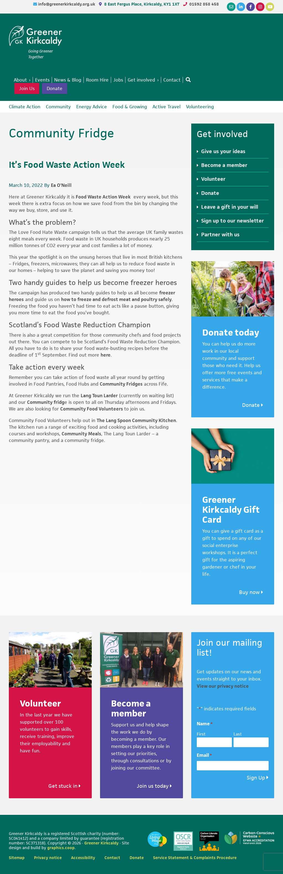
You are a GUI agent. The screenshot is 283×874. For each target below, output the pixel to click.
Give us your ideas (223, 151)
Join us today (154, 786)
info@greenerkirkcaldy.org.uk (67, 4)
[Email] (231, 6)
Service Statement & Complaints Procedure (195, 857)
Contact (112, 857)
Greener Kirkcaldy (35, 37)
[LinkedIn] (241, 6)
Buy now (251, 592)
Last (238, 734)
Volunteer (213, 179)
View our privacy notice (223, 686)
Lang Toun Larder (99, 395)
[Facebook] (250, 6)
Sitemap (17, 857)
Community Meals (81, 434)
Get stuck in (64, 786)
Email (204, 755)
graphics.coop (61, 847)
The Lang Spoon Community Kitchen (136, 420)
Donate (54, 88)
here (106, 355)
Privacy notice (48, 857)
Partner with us (220, 234)
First (201, 734)
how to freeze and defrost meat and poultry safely (116, 299)
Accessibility (83, 857)
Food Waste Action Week (103, 197)
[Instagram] (260, 6)
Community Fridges (121, 384)
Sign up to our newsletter (232, 220)
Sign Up (256, 777)
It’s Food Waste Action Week (67, 164)
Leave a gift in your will (229, 206)
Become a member (224, 165)
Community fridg (45, 402)
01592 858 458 (204, 4)
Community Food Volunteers (92, 409)
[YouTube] (270, 6)
